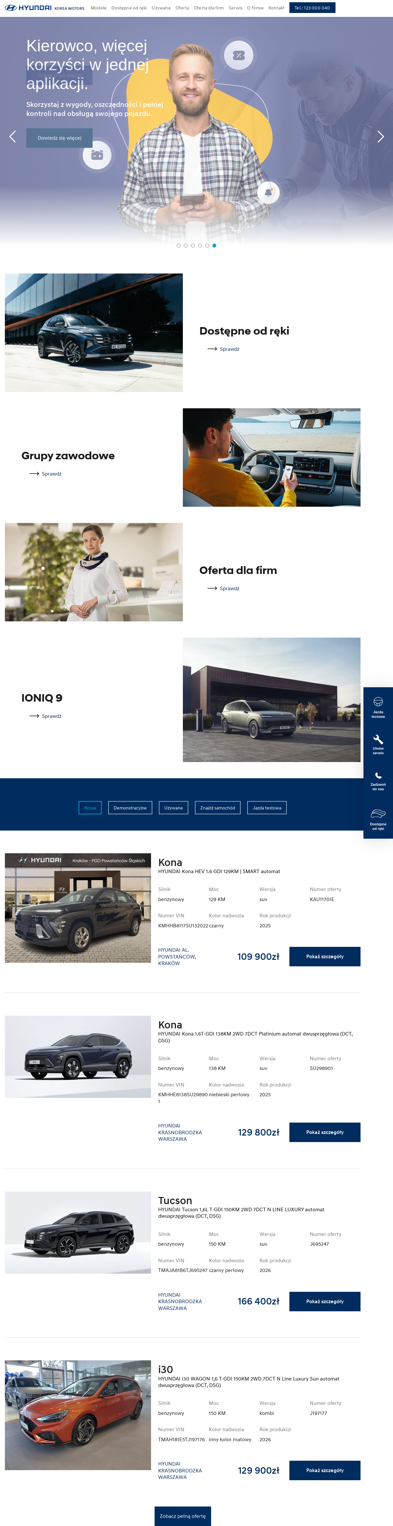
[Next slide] (380, 137)
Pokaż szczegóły (325, 956)
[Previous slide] (12, 137)
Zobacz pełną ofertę (183, 1516)
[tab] (179, 246)
